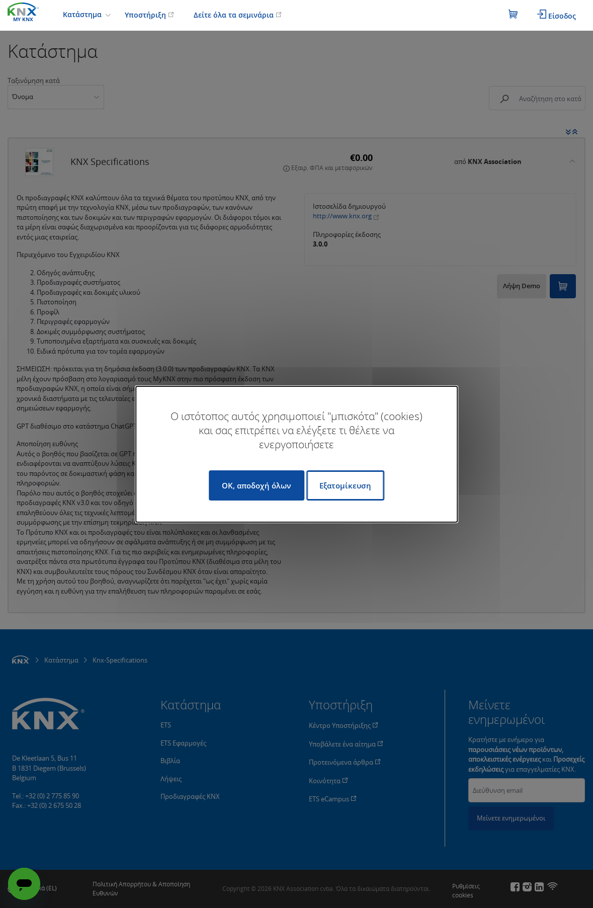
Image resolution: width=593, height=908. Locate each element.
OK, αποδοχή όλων (256, 485)
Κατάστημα (83, 14)
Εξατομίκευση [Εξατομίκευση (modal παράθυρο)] (345, 485)
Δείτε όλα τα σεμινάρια (238, 15)
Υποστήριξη (149, 15)
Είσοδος (556, 15)
